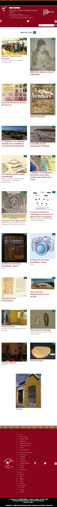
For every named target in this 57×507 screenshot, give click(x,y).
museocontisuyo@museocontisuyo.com (18, 15)
